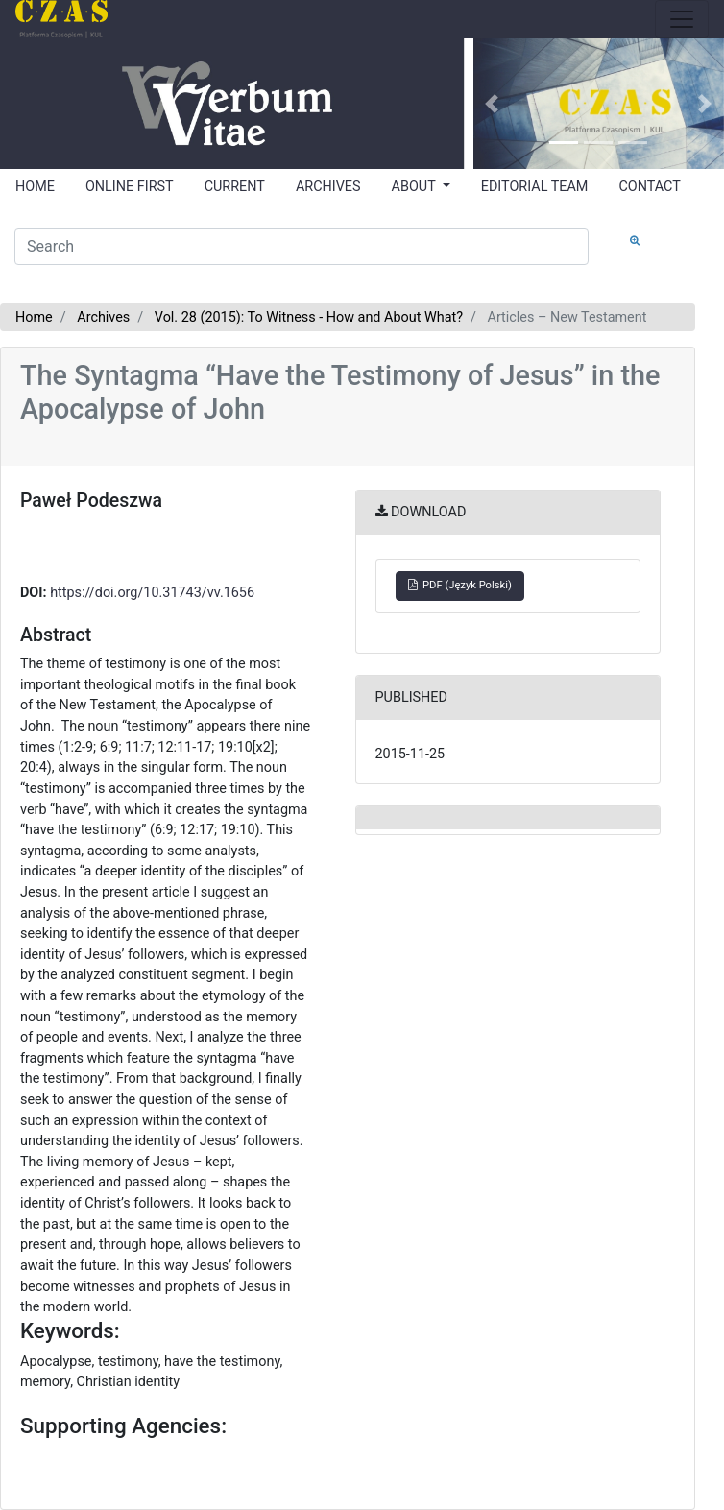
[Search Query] (301, 246)
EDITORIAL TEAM (535, 187)
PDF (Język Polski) (460, 585)
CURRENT (235, 187)
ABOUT (415, 187)
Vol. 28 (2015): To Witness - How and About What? (309, 317)
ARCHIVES (328, 187)
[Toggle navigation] (682, 19)
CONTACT (649, 187)
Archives (103, 317)
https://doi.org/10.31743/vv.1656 (152, 593)
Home (34, 317)
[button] (492, 103)
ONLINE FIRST (129, 187)
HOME (35, 187)
